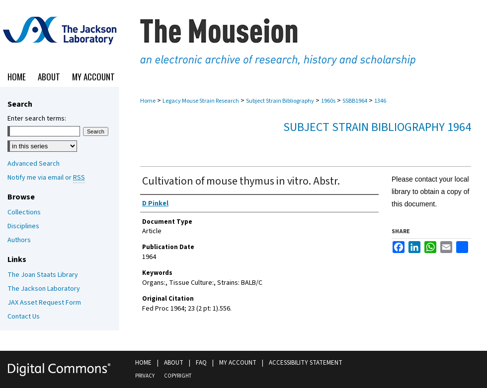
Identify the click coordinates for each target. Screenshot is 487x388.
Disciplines (23, 226)
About (173, 362)
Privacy (145, 376)
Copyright (177, 376)
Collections (24, 212)
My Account (237, 362)
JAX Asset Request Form (44, 303)
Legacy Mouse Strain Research (200, 101)
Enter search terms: (36, 119)
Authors (19, 240)
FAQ (201, 362)
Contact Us (23, 317)
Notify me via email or (46, 178)
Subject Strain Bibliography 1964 (377, 127)
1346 (380, 101)
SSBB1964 (354, 101)
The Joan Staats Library (42, 275)
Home (148, 101)
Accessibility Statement (305, 362)
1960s (328, 101)
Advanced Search (33, 164)
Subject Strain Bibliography (280, 101)
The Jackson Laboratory (43, 289)
